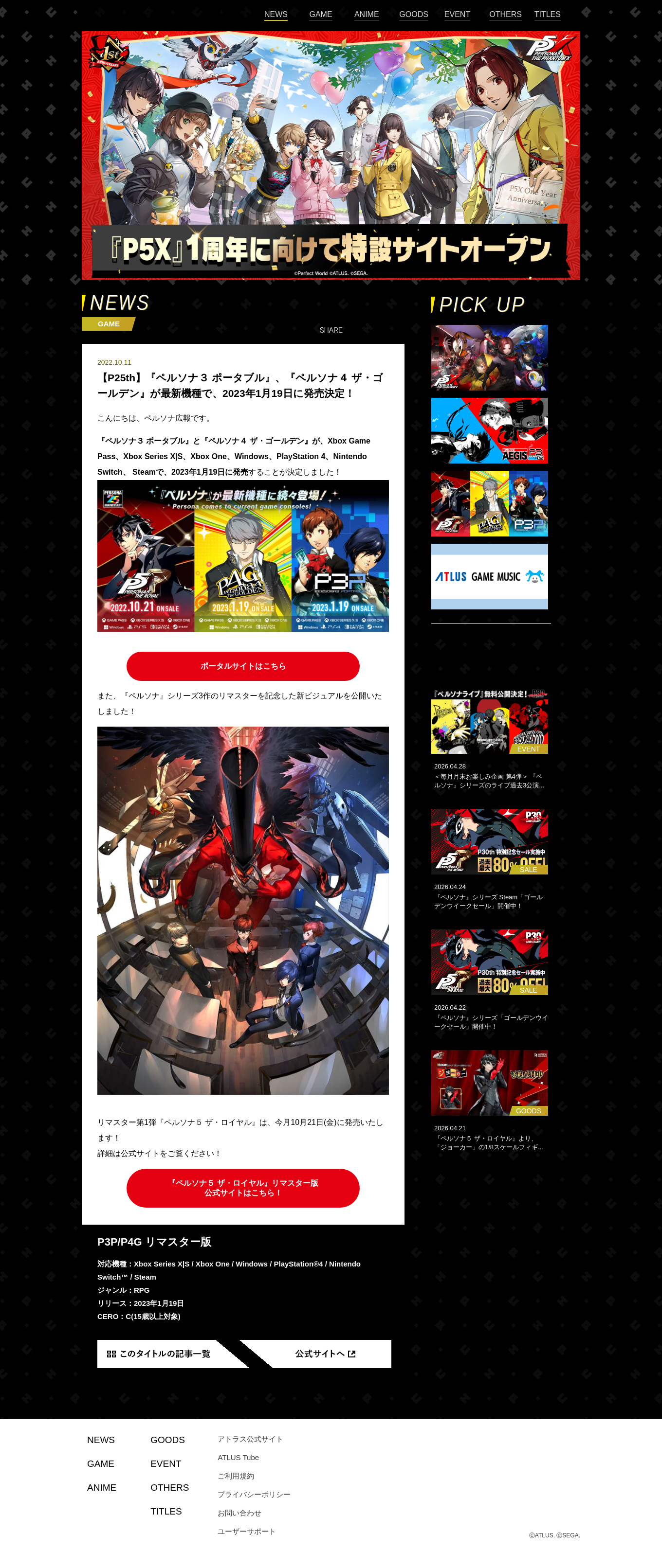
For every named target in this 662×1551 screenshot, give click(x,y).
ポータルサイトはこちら (243, 666)
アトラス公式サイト (250, 1439)
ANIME (366, 14)
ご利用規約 (236, 1476)
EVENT (457, 14)
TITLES (547, 14)
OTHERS (505, 14)
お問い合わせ (239, 1513)
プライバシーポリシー (254, 1494)
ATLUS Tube (238, 1457)
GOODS (413, 14)
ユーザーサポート (247, 1531)
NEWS (276, 14)
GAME (320, 14)
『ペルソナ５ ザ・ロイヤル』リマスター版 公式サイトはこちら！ (243, 1188)
